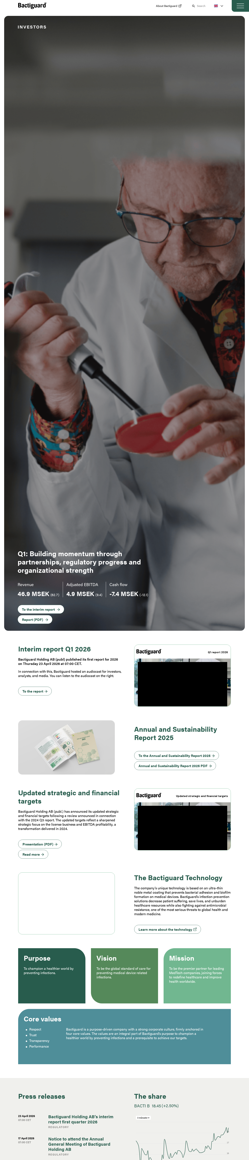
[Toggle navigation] (240, 6)
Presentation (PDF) (37, 844)
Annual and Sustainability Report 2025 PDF (173, 765)
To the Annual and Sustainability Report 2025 (174, 755)
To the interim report (38, 609)
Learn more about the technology (165, 929)
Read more (31, 854)
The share (150, 1096)
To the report (32, 691)
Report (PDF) (32, 619)
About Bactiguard (166, 6)
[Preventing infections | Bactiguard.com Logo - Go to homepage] (32, 6)
